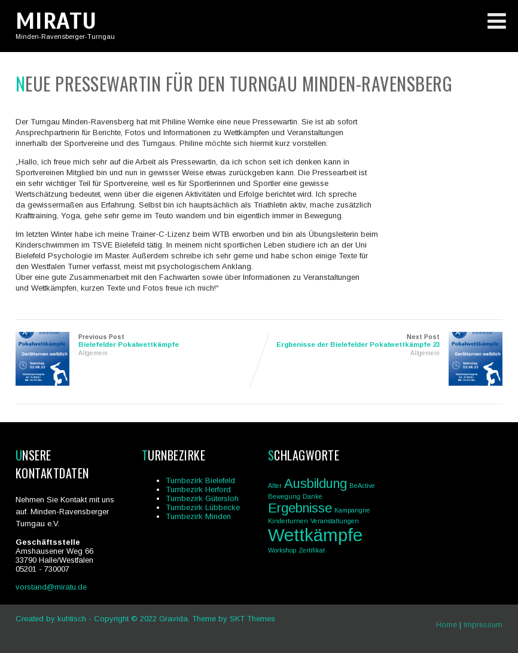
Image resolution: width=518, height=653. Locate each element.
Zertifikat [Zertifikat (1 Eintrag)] (311, 550)
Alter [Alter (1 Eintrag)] (275, 485)
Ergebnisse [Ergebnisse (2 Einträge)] (300, 508)
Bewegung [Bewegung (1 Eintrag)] (284, 496)
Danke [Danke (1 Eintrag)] (312, 496)
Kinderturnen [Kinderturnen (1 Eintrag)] (288, 520)
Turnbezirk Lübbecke (203, 507)
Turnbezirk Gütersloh (202, 498)
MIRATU (56, 21)
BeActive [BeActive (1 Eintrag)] (362, 485)
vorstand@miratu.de (51, 586)
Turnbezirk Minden (198, 516)
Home (446, 624)
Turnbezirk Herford (198, 489)
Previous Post (137, 341)
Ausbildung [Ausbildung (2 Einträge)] (315, 483)
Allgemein (93, 353)
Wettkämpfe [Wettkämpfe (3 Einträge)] (315, 535)
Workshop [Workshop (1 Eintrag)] (282, 550)
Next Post (380, 341)
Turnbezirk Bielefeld (200, 480)
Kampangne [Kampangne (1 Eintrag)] (352, 510)
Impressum (483, 624)
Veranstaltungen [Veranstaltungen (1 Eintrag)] (334, 520)
